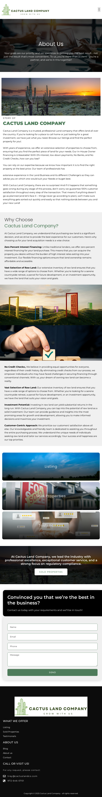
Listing (51, 466)
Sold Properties (51, 495)
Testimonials (51, 525)
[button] (99, 9)
